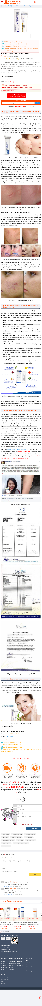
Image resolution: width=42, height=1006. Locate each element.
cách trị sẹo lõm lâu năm (8, 840)
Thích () (10, 886)
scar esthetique (29, 837)
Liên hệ (2, 969)
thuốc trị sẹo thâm (31, 840)
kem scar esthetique (16, 837)
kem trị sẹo (20, 840)
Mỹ (18, 58)
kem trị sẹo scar (6, 846)
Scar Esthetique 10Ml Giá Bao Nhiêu (21, 126)
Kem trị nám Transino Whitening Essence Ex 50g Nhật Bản (20, 924)
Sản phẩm (2, 963)
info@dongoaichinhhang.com (10, 951)
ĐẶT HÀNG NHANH (33, 828)
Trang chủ (2, 961)
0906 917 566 (21, 106)
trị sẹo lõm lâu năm (17, 834)
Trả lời (5, 886)
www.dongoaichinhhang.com (11, 953)
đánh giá (16, 56)
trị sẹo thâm (5, 837)
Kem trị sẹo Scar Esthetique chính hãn (18, 449)
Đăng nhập (19, 961)
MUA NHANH (4, 932)
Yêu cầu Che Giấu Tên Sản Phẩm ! (23, 824)
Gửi (35, 874)
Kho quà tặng (3, 965)
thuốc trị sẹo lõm (6, 843)
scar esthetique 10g (30, 834)
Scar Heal (8, 58)
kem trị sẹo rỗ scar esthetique (20, 843)
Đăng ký (19, 963)
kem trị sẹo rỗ (6, 834)
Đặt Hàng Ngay (17, 95)
